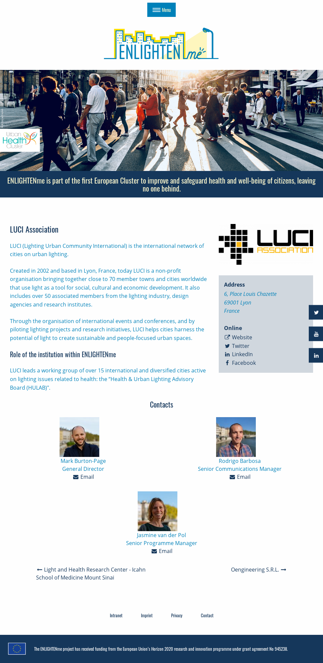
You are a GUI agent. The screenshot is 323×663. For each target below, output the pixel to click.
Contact (207, 615)
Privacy (176, 615)
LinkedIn (238, 354)
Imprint (147, 615)
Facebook (240, 362)
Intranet (116, 615)
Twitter (237, 346)
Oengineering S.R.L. (259, 569)
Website (238, 337)
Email (83, 476)
